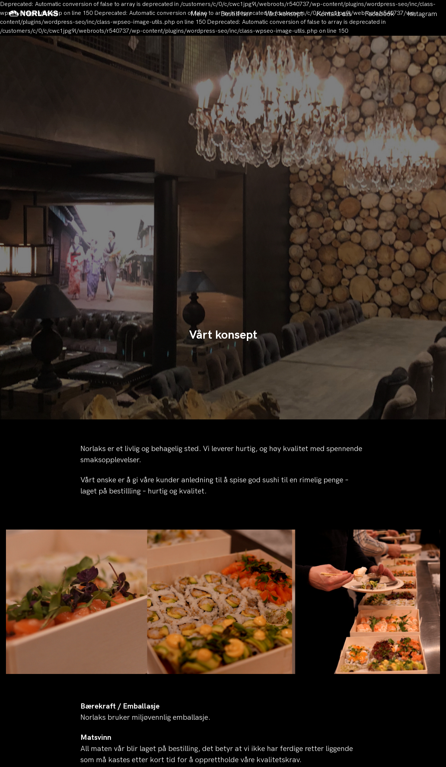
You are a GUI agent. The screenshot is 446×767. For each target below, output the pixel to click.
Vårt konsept (284, 14)
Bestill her (236, 14)
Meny (199, 14)
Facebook (379, 14)
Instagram (422, 14)
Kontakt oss (333, 14)
